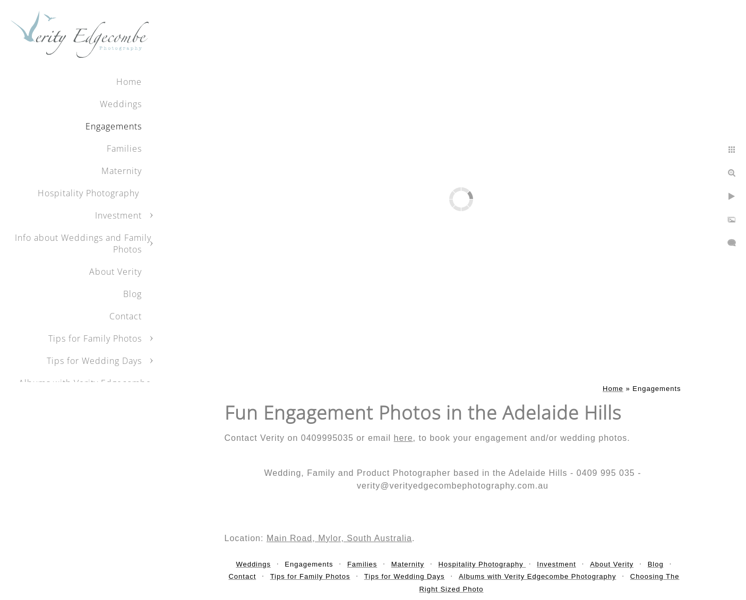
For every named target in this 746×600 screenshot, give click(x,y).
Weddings (121, 104)
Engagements (113, 126)
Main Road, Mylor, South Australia (339, 538)
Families (124, 148)
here (403, 437)
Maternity (121, 171)
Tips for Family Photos (95, 338)
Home (129, 82)
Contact (125, 316)
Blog (132, 294)
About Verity (115, 271)
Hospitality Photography (90, 193)
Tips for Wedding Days (94, 361)
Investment (118, 215)
